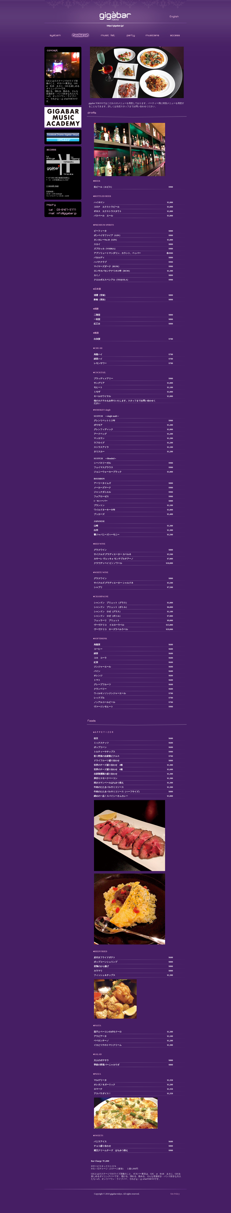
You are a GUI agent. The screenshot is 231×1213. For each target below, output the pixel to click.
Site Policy (175, 1194)
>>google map (52, 186)
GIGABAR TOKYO (115, 16)
